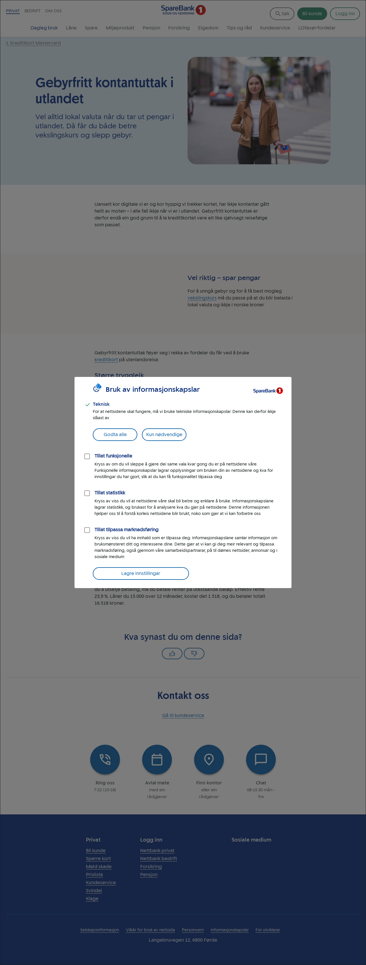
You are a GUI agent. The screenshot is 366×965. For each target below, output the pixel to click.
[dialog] (183, 482)
